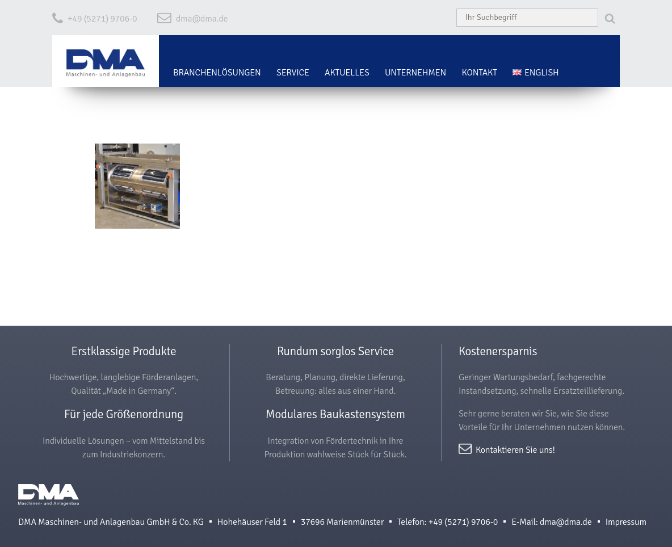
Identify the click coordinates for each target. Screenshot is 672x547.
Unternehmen (415, 72)
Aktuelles (347, 72)
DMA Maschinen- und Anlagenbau (48, 499)
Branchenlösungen (217, 72)
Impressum (626, 522)
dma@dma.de (202, 18)
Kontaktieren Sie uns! (515, 449)
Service (292, 72)
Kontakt (479, 72)
